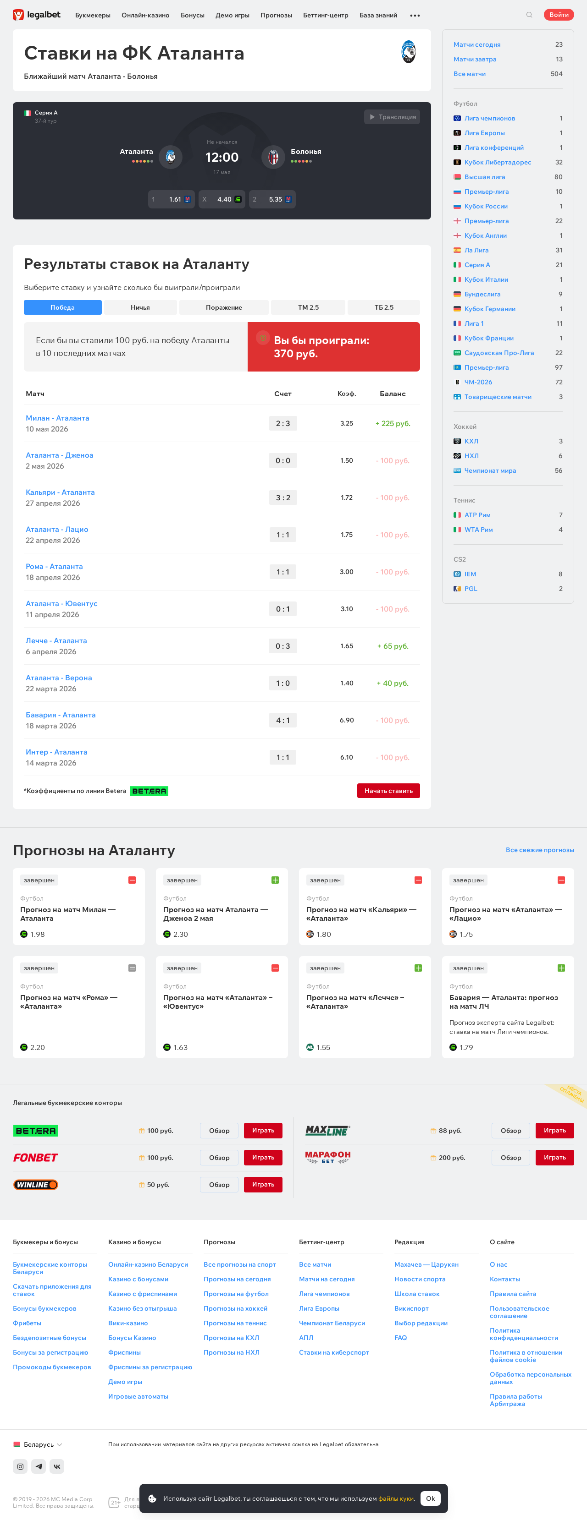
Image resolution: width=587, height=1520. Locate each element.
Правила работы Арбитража (516, 1400)
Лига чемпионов (514, 118)
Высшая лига (514, 176)
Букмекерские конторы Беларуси (50, 1268)
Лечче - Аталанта (56, 640)
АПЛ (306, 1338)
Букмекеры (93, 15)
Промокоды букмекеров (52, 1367)
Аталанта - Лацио (57, 529)
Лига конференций (514, 147)
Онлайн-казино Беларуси (148, 1264)
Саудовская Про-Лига (514, 352)
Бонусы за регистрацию (50, 1352)
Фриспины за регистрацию (150, 1367)
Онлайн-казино (146, 15)
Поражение (224, 307)
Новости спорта (420, 1279)
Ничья (140, 307)
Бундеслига (514, 294)
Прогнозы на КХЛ (231, 1338)
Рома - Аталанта (54, 566)
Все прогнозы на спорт (240, 1264)
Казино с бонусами (138, 1279)
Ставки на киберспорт (334, 1352)
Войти (559, 15)
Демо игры (232, 15)
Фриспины (124, 1352)
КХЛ (514, 441)
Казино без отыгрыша (142, 1308)
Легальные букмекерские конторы (67, 1103)
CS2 (460, 559)
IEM (514, 574)
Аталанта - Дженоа (60, 455)
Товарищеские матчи (514, 396)
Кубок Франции (514, 338)
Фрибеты (27, 1323)
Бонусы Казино (132, 1338)
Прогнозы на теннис (235, 1323)
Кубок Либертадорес (514, 162)
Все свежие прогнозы (540, 849)
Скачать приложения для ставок (52, 1290)
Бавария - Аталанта (61, 714)
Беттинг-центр (326, 15)
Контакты (505, 1279)
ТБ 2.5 (384, 307)
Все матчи (508, 73)
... (415, 11)
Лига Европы (514, 133)
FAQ (400, 1338)
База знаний (378, 15)
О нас (499, 1264)
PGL (514, 588)
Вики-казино (128, 1323)
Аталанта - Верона (59, 677)
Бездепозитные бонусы (49, 1338)
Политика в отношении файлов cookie (526, 1356)
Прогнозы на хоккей (235, 1308)
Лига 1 (514, 323)
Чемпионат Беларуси (332, 1323)
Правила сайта (513, 1294)
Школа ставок (417, 1294)
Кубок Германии (514, 308)
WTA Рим (514, 529)
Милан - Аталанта (57, 417)
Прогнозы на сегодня (237, 1279)
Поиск (529, 14)
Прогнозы (276, 15)
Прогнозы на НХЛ (232, 1352)
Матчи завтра (508, 59)
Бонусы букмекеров (45, 1308)
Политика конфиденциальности (524, 1334)
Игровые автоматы (138, 1396)
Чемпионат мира (514, 470)
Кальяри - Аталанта (60, 492)
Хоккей (465, 426)
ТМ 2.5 (308, 307)
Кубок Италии (514, 279)
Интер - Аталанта (57, 751)
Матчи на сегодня (327, 1279)
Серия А (46, 112)
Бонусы (193, 15)
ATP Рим (514, 515)
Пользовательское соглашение (519, 1312)
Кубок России (514, 206)
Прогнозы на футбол (236, 1294)
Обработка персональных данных (530, 1378)
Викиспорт (411, 1308)
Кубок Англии (514, 235)
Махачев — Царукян (426, 1264)
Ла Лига (514, 250)
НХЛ (514, 455)
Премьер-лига (514, 191)
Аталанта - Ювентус (62, 603)
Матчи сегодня (508, 44)
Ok (430, 1498)
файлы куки (396, 1498)
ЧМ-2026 (514, 382)
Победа (62, 307)
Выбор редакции (421, 1323)
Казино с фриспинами (142, 1294)
